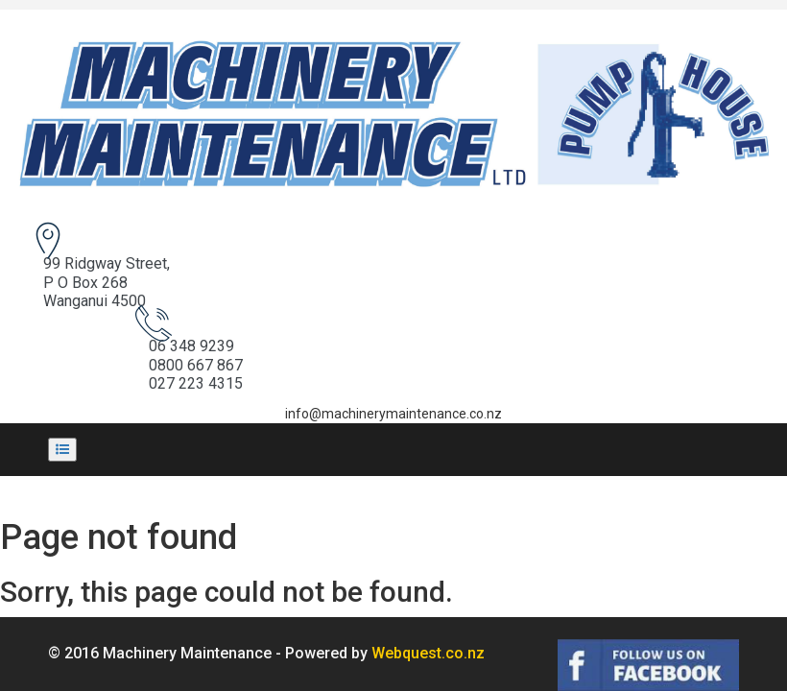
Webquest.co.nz (428, 599)
